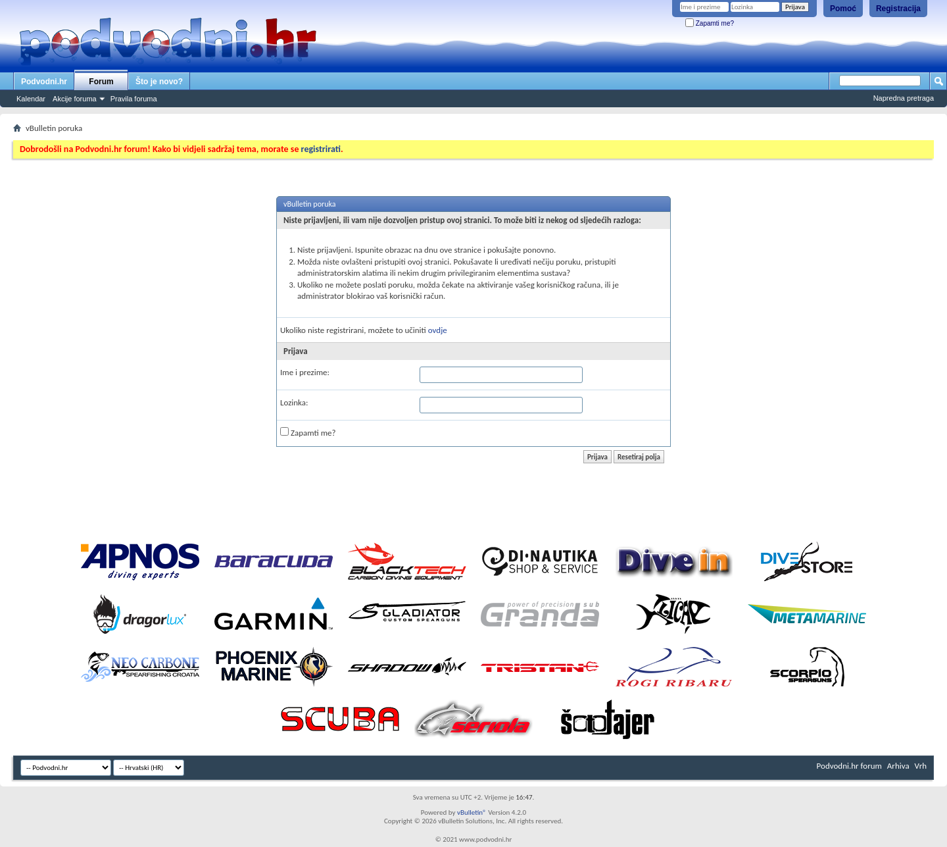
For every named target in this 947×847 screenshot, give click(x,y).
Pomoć (843, 8)
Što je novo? (159, 81)
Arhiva (898, 766)
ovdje (437, 330)
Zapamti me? (709, 23)
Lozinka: (294, 402)
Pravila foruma (133, 99)
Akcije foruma (75, 99)
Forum (101, 81)
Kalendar (30, 99)
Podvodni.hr (44, 81)
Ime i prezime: (304, 372)
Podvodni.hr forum (849, 766)
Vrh (921, 766)
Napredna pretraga (903, 98)
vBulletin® (472, 812)
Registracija (898, 8)
